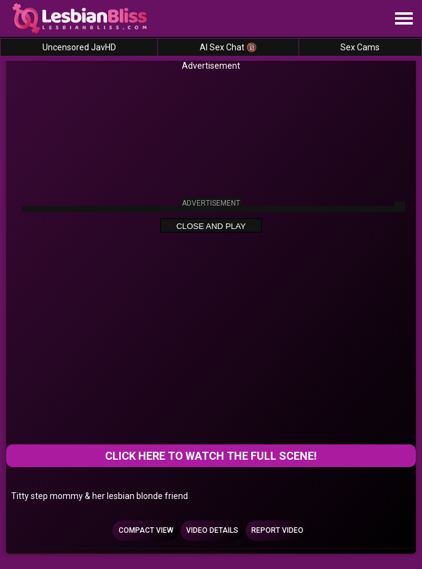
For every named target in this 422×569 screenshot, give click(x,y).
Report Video (277, 530)
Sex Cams (360, 47)
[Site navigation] (403, 19)
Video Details (212, 530)
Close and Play (211, 225)
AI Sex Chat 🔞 (228, 47)
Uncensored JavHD (79, 47)
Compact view (146, 530)
